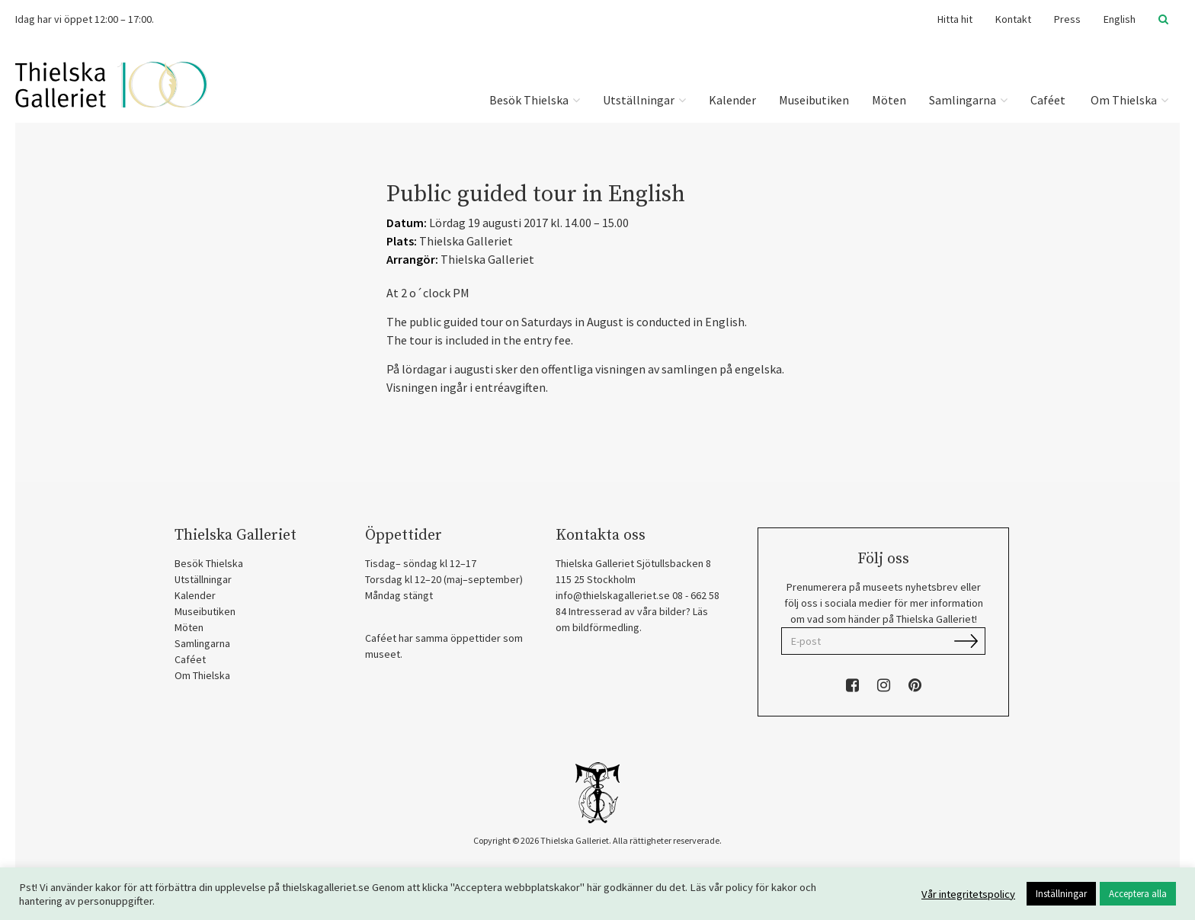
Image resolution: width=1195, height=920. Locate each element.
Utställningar (644, 99)
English (1120, 19)
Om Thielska (1128, 99)
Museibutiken (814, 99)
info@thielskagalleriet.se (613, 595)
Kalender (732, 99)
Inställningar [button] (1061, 893)
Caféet (1047, 99)
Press (1067, 19)
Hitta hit (954, 19)
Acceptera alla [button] (1138, 893)
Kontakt (1013, 19)
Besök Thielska (534, 99)
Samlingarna (968, 99)
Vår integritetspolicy (968, 894)
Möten (889, 99)
